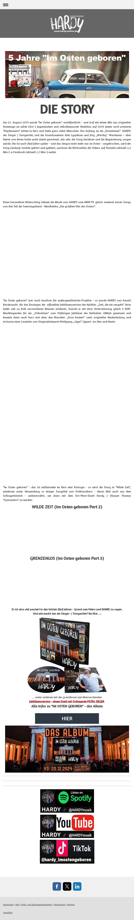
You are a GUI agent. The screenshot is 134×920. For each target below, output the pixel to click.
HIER (67, 718)
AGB (17, 904)
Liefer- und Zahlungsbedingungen (36, 904)
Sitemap (71, 904)
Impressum (8, 904)
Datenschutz (59, 904)
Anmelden (8, 912)
